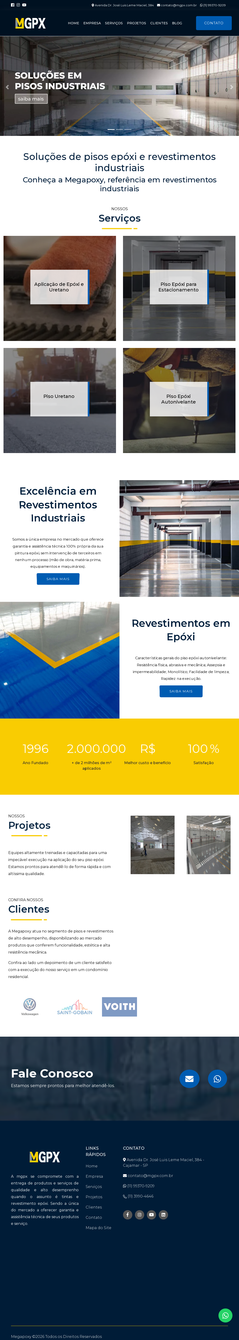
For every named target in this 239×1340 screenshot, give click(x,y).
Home (73, 23)
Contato (214, 23)
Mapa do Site (98, 1228)
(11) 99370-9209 (213, 5)
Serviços (114, 23)
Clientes (159, 23)
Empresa (92, 23)
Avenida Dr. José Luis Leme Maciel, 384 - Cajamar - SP (163, 1163)
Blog (177, 23)
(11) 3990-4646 (138, 1196)
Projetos (136, 23)
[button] (7, 87)
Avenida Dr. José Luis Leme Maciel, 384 (123, 5)
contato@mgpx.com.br (177, 5)
